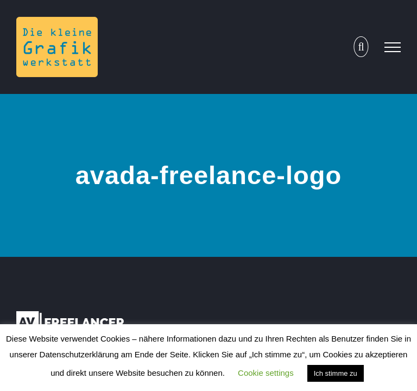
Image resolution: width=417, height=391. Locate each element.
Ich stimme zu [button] (335, 373)
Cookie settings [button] (266, 372)
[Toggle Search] (360, 46)
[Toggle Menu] (392, 47)
